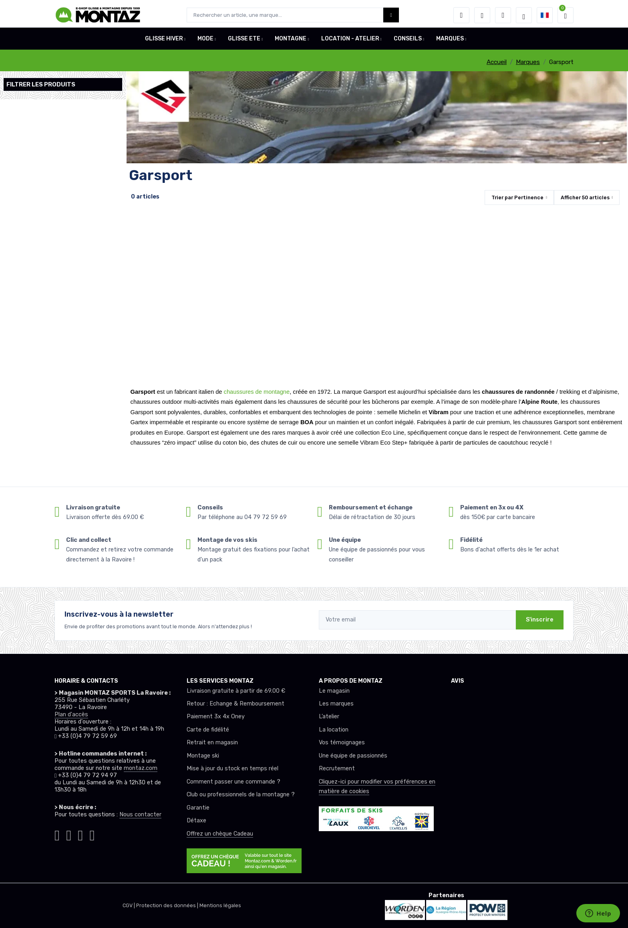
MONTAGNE (290, 41)
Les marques (336, 703)
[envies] (482, 15)
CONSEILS (408, 41)
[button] (461, 15)
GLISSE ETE (244, 41)
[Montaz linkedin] (92, 834)
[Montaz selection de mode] (524, 15)
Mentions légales (220, 905)
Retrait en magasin (212, 742)
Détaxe (196, 820)
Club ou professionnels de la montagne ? (241, 794)
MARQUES (450, 41)
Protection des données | (167, 905)
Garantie (198, 807)
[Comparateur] (503, 15)
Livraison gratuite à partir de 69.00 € (236, 690)
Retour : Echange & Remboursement (235, 703)
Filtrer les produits (40, 84)
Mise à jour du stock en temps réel (232, 768)
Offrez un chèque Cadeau (220, 833)
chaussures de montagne (257, 392)
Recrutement (337, 768)
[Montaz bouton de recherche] (391, 15)
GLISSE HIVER (164, 41)
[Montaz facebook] (68, 834)
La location (333, 729)
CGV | (129, 905)
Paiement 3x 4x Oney (216, 716)
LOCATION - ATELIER (350, 41)
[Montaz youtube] (80, 834)
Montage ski (203, 755)
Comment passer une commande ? (233, 781)
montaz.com (140, 768)
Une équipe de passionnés (353, 755)
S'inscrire (540, 619)
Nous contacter (140, 814)
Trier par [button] (517, 197)
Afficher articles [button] (585, 197)
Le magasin (334, 690)
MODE (205, 41)
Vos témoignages (342, 742)
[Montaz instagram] (57, 834)
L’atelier (329, 716)
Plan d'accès (71, 714)
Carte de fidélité (208, 729)
